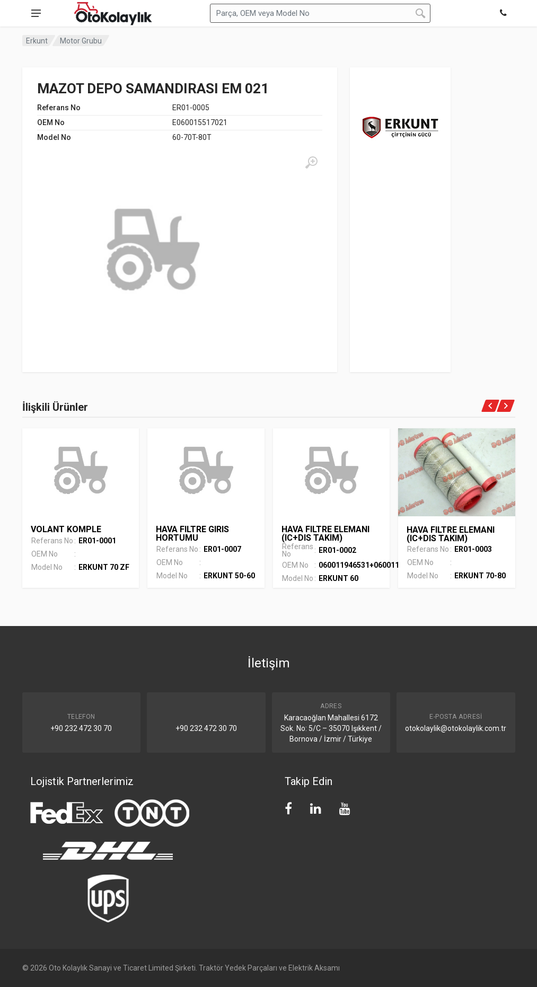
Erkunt (37, 41)
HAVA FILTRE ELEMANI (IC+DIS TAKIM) (325, 533)
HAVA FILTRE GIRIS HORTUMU (192, 533)
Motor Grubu (81, 41)
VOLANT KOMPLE (66, 529)
